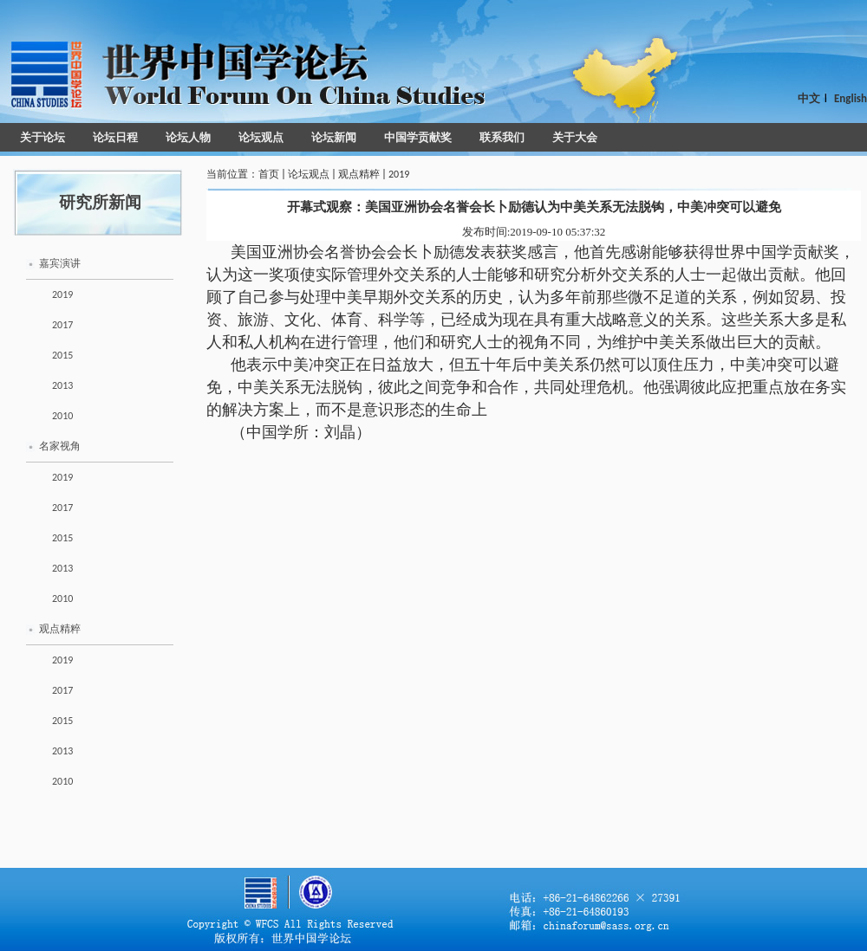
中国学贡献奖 (418, 137)
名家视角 (60, 446)
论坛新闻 (333, 137)
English (850, 98)
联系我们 (502, 137)
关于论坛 (42, 137)
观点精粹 (60, 629)
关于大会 (574, 137)
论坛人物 (188, 137)
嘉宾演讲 (60, 263)
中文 (809, 98)
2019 (62, 294)
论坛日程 (115, 137)
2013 (62, 385)
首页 (268, 174)
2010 (62, 416)
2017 (62, 325)
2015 (62, 355)
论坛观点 (261, 137)
